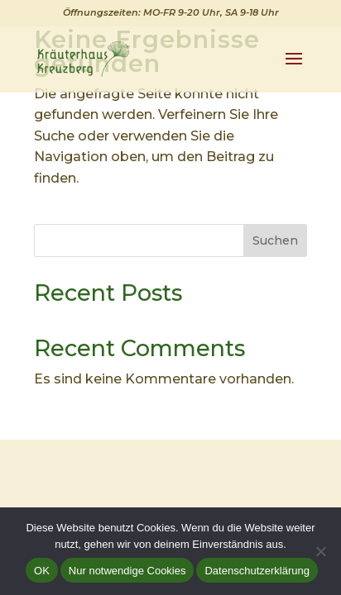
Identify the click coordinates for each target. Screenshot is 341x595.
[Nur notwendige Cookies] (320, 551)
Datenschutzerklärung (256, 570)
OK (42, 570)
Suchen (275, 240)
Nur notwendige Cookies (127, 570)
